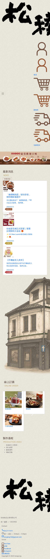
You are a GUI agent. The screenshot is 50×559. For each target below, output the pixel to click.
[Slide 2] (25, 162)
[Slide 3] (28, 162)
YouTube (6, 544)
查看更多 (8, 396)
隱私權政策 (6, 554)
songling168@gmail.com (12, 537)
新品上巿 (15, 209)
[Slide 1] (21, 162)
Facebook (6, 549)
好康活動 (15, 243)
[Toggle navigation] (3, 94)
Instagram (6, 551)
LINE (4, 546)
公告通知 (15, 272)
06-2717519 (7, 531)
